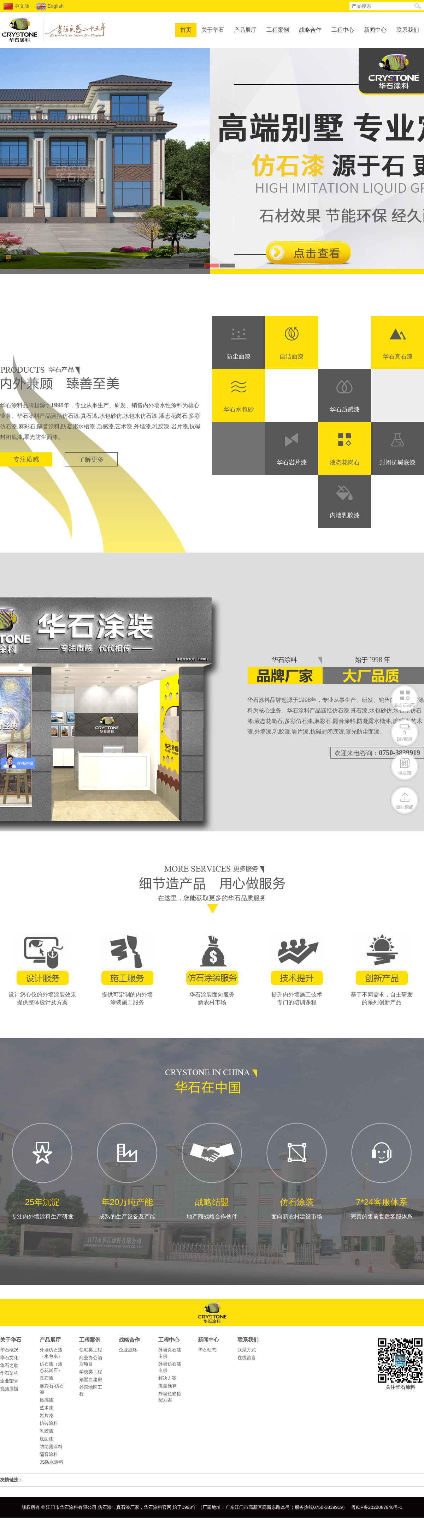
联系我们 (407, 30)
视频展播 (9, 1388)
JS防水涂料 (51, 1462)
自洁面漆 (291, 356)
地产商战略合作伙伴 (212, 1170)
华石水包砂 (239, 409)
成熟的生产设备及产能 (127, 1170)
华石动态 (207, 1350)
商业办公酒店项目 (90, 1361)
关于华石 (212, 30)
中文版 (16, 6)
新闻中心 (375, 30)
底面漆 (46, 1438)
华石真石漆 (398, 356)
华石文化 (9, 1357)
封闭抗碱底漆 (397, 462)
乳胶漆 (46, 1431)
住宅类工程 (90, 1350)
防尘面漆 (238, 356)
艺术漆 (46, 1407)
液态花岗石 (345, 462)
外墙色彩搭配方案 (169, 1397)
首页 (186, 30)
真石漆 (46, 1378)
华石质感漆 (345, 409)
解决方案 (167, 1378)
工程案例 (277, 30)
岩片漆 (46, 1415)
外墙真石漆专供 (169, 1353)
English (50, 6)
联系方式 (246, 1350)
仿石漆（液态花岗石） (51, 1367)
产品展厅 (245, 30)
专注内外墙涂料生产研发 (42, 1170)
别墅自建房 (90, 1379)
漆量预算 (167, 1386)
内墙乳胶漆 (345, 515)
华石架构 (9, 1373)
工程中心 (342, 30)
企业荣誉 (9, 1381)
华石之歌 (9, 1365)
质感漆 (46, 1400)
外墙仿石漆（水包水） (51, 1353)
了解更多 (91, 459)
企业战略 (128, 1350)
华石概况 (9, 1350)
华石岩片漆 (292, 462)
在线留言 (246, 1357)
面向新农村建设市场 (297, 1170)
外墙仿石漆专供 (169, 1367)
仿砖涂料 (49, 1423)
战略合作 (310, 30)
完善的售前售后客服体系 (381, 1170)
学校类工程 (90, 1371)
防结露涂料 (51, 1446)
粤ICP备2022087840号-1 (376, 1507)
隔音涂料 (49, 1454)
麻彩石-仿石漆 (52, 1389)
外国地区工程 (90, 1390)
